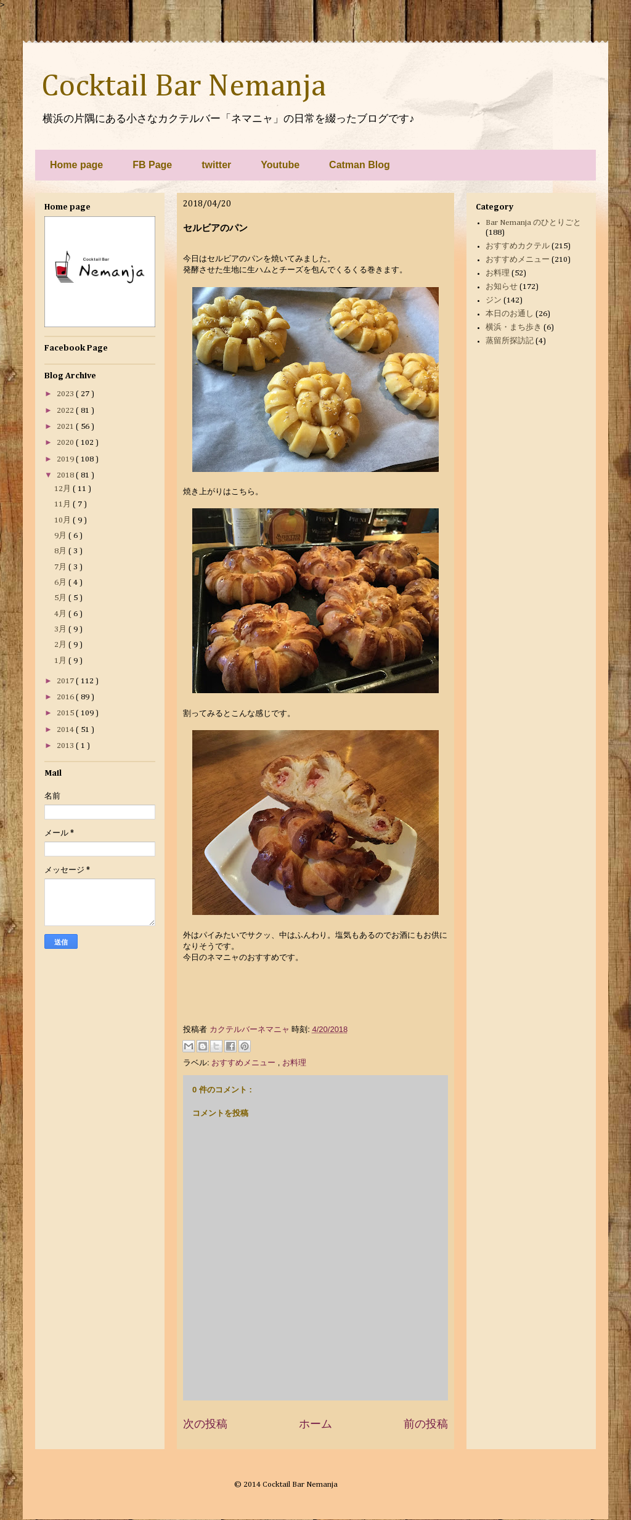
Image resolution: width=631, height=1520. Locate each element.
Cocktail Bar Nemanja (183, 86)
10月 (63, 520)
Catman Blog (359, 165)
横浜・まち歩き (514, 327)
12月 (63, 489)
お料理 (294, 1062)
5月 (61, 598)
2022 (66, 411)
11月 (63, 504)
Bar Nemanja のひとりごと (533, 223)
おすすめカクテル (518, 246)
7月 (61, 567)
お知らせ (502, 287)
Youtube (280, 165)
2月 (61, 645)
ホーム (315, 1424)
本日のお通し (510, 314)
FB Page (152, 165)
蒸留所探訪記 (510, 341)
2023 (66, 394)
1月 (61, 661)
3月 (61, 629)
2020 (66, 443)
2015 (66, 713)
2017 (66, 681)
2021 (66, 427)
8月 (61, 551)
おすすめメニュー (244, 1062)
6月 (61, 583)
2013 (66, 746)
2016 (66, 697)
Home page (76, 165)
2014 (66, 730)
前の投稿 (426, 1424)
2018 (66, 475)
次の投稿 (205, 1424)
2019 (66, 459)
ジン (494, 300)
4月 (61, 614)
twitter (216, 165)
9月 (61, 536)
